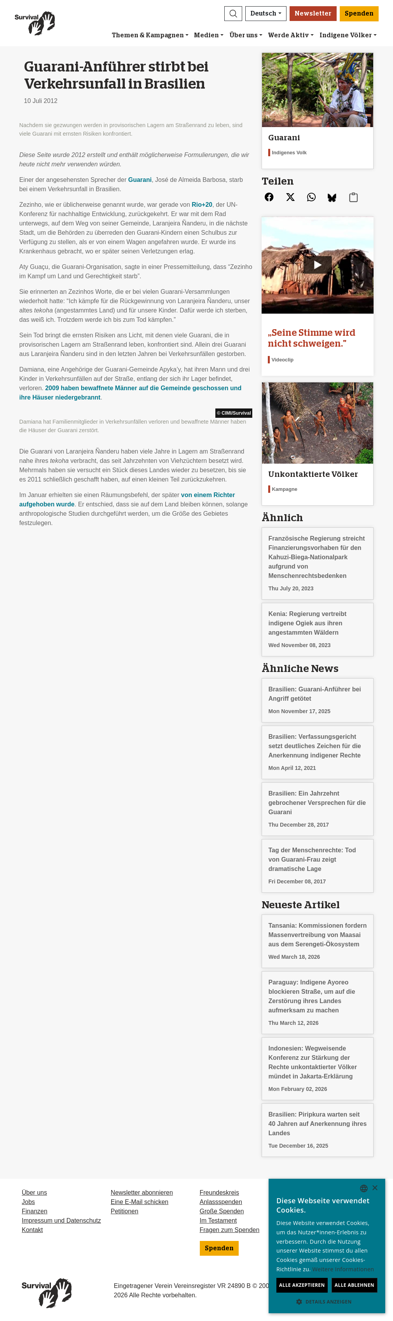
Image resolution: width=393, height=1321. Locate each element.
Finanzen (34, 1211)
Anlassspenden (221, 1202)
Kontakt (32, 1230)
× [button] (374, 1188)
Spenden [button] (359, 13)
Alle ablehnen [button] (354, 1285)
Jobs (28, 1202)
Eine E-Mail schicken (140, 1202)
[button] (233, 13)
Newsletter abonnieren (142, 1192)
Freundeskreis (219, 1192)
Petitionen (124, 1211)
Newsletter (313, 13)
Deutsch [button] (263, 13)
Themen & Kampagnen (148, 35)
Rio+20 (202, 204)
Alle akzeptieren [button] (302, 1285)
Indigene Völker (346, 35)
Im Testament (218, 1220)
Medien (206, 35)
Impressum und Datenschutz (61, 1220)
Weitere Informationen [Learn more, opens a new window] (343, 1269)
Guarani (140, 179)
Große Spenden (222, 1211)
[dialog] (327, 1246)
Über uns (243, 35)
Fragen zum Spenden (230, 1230)
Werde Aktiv (288, 35)
